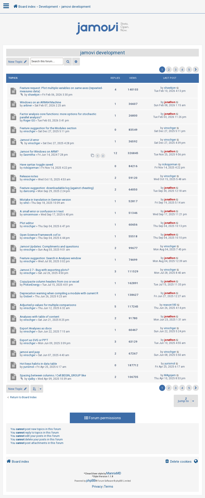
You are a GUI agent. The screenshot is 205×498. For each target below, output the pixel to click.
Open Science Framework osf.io (40, 234)
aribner (27, 105)
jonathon (169, 102)
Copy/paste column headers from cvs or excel (49, 281)
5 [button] (189, 70)
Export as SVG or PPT (34, 340)
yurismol (28, 366)
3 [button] (175, 70)
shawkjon (34, 94)
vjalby (31, 378)
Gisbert (27, 296)
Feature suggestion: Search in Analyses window (50, 258)
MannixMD (113, 473)
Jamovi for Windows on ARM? (39, 151)
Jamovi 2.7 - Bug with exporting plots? (44, 270)
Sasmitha (29, 154)
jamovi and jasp (30, 352)
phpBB (91, 481)
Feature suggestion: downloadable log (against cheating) (57, 188)
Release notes (29, 176)
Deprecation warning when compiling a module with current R (59, 293)
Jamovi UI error (29, 139)
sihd (26, 202)
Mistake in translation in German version (45, 199)
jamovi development (102, 52)
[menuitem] (178, 461)
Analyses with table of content (39, 316)
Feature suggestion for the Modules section (48, 128)
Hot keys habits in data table (38, 363)
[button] (196, 69)
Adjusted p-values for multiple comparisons (48, 305)
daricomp (29, 191)
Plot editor (27, 223)
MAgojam (170, 375)
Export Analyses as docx (36, 328)
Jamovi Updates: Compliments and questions (49, 246)
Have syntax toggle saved (36, 164)
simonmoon (30, 214)
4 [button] (182, 70)
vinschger (29, 131)
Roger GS (29, 120)
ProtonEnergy (31, 284)
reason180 (169, 304)
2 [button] (169, 70)
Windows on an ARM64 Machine (40, 102)
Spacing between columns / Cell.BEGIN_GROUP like (53, 375)
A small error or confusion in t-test (42, 211)
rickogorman (31, 167)
